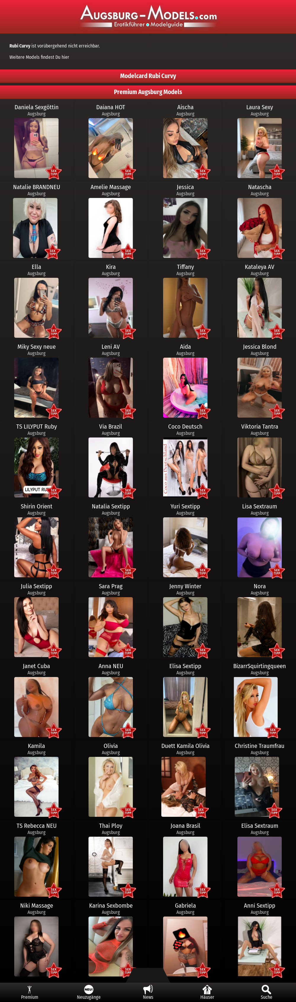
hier (65, 57)
